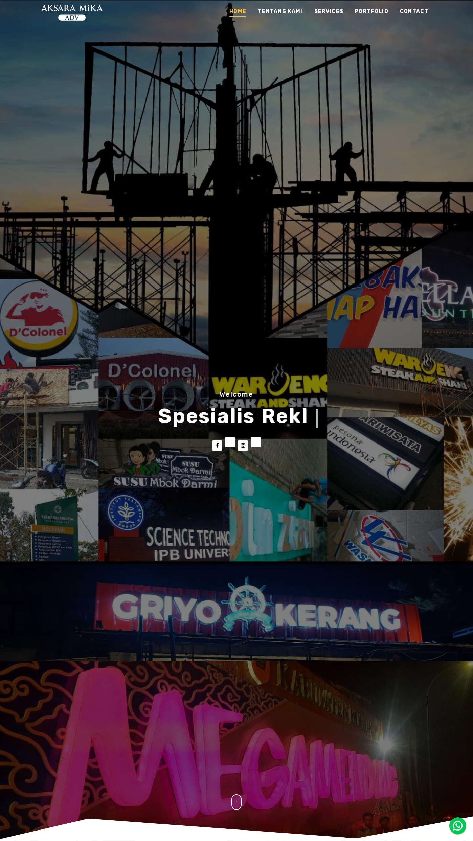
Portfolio (371, 11)
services (328, 11)
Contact (414, 11)
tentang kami (280, 11)
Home (237, 11)
